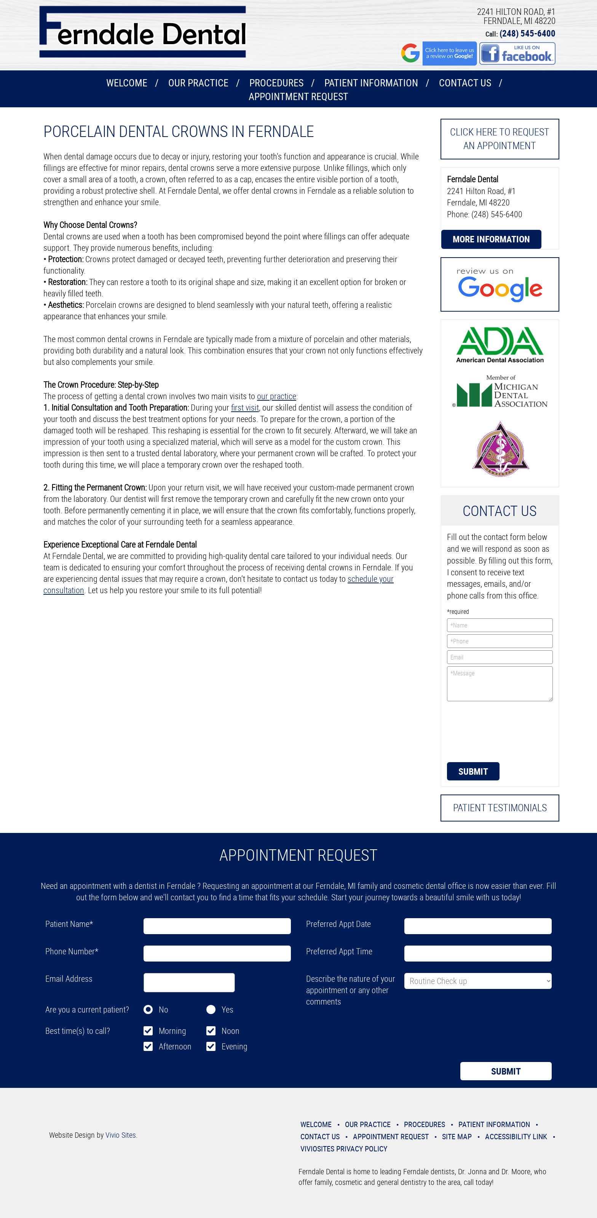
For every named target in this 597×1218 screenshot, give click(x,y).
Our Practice (198, 82)
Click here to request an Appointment (499, 138)
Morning (172, 1030)
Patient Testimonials (500, 807)
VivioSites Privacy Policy (343, 1148)
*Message (500, 683)
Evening (234, 1046)
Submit (473, 771)
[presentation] (478, 731)
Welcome (126, 82)
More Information (491, 239)
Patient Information (371, 82)
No (163, 1009)
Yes (227, 1009)
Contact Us (465, 82)
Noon (230, 1030)
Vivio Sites (120, 1135)
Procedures (276, 82)
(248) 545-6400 (527, 33)
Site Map (457, 1136)
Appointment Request (298, 96)
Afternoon (175, 1046)
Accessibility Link (516, 1136)
